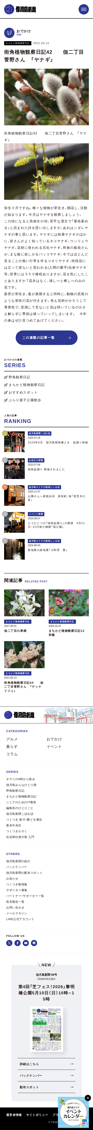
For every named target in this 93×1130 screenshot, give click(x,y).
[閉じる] (88, 1098)
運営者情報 (14, 1115)
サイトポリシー (37, 1115)
